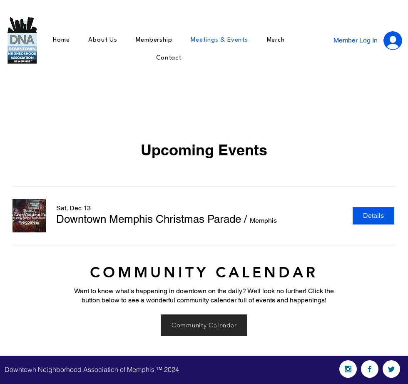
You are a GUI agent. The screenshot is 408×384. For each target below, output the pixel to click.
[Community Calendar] (204, 325)
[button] (148, 219)
